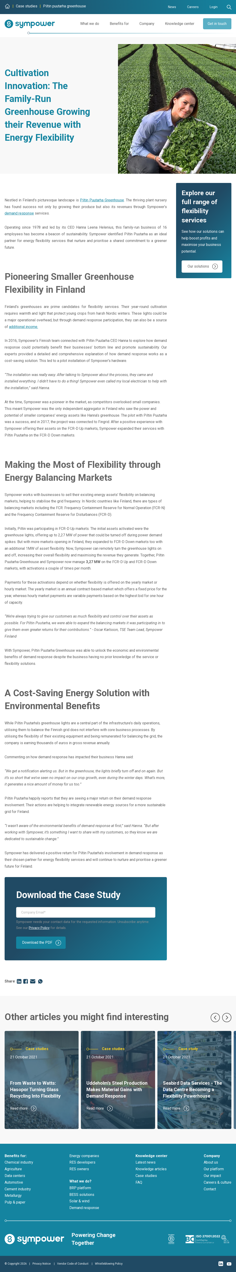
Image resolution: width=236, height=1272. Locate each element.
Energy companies (84, 1156)
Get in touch (216, 23)
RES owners (79, 1169)
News (172, 7)
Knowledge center (178, 23)
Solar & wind (79, 1201)
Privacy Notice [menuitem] (41, 1263)
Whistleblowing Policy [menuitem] (109, 1263)
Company (145, 23)
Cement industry (18, 1189)
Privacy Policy (39, 928)
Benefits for (117, 23)
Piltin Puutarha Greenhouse (102, 200)
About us (211, 1162)
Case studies (146, 1175)
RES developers (82, 1162)
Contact (210, 1189)
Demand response (84, 1208)
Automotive (14, 1182)
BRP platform (80, 1188)
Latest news (146, 1162)
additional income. (23, 327)
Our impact (212, 1175)
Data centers (15, 1175)
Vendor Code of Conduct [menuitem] (72, 1263)
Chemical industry (19, 1162)
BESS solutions (81, 1194)
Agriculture (13, 1169)
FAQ (139, 1182)
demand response (19, 213)
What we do (88, 23)
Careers (193, 7)
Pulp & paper (15, 1202)
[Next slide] (226, 1017)
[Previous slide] (215, 1017)
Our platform (214, 1169)
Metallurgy (13, 1195)
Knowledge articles (151, 1169)
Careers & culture (217, 1182)
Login (214, 7)
